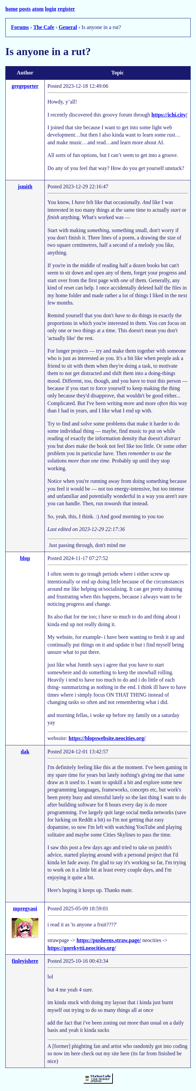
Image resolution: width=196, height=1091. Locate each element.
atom (38, 9)
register (66, 9)
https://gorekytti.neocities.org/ (81, 948)
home (11, 9)
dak (25, 751)
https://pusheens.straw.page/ (108, 940)
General (68, 27)
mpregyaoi (25, 908)
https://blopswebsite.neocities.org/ (107, 738)
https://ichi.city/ (169, 115)
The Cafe (43, 27)
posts (25, 9)
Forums (20, 27)
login (50, 9)
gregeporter (25, 86)
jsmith (25, 186)
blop (25, 558)
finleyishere (25, 961)
